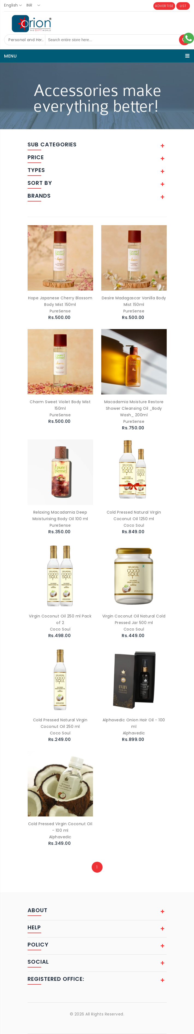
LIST (183, 6)
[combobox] (14, 5)
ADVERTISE (164, 6)
